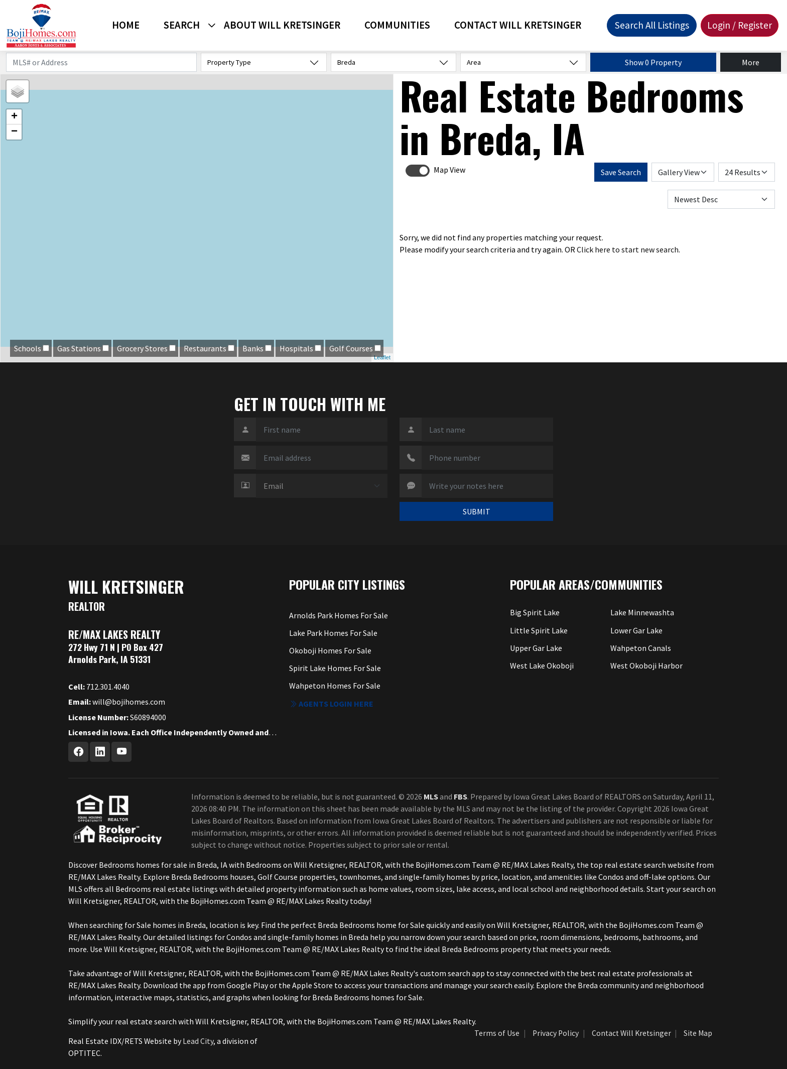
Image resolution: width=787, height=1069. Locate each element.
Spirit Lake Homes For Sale (335, 668)
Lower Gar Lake (636, 630)
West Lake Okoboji (542, 665)
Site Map (698, 1033)
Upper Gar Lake (536, 648)
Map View (449, 170)
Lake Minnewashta (642, 612)
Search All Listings (652, 25)
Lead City (198, 1041)
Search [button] (182, 25)
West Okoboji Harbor (646, 665)
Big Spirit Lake (535, 612)
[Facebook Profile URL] (78, 752)
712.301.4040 (98, 687)
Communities (397, 25)
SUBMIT (476, 511)
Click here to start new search (628, 249)
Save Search (621, 172)
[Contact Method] (321, 486)
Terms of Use (496, 1033)
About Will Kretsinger (282, 25)
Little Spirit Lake (539, 630)
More (750, 62)
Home (126, 25)
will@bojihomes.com (116, 702)
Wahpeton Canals (640, 648)
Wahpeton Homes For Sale (334, 686)
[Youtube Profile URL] (121, 752)
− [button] (14, 132)
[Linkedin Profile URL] (100, 752)
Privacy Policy (556, 1033)
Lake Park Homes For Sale (333, 633)
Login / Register (739, 25)
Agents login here (331, 704)
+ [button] (14, 116)
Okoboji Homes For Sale (330, 650)
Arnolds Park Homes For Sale (338, 615)
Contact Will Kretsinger (517, 25)
